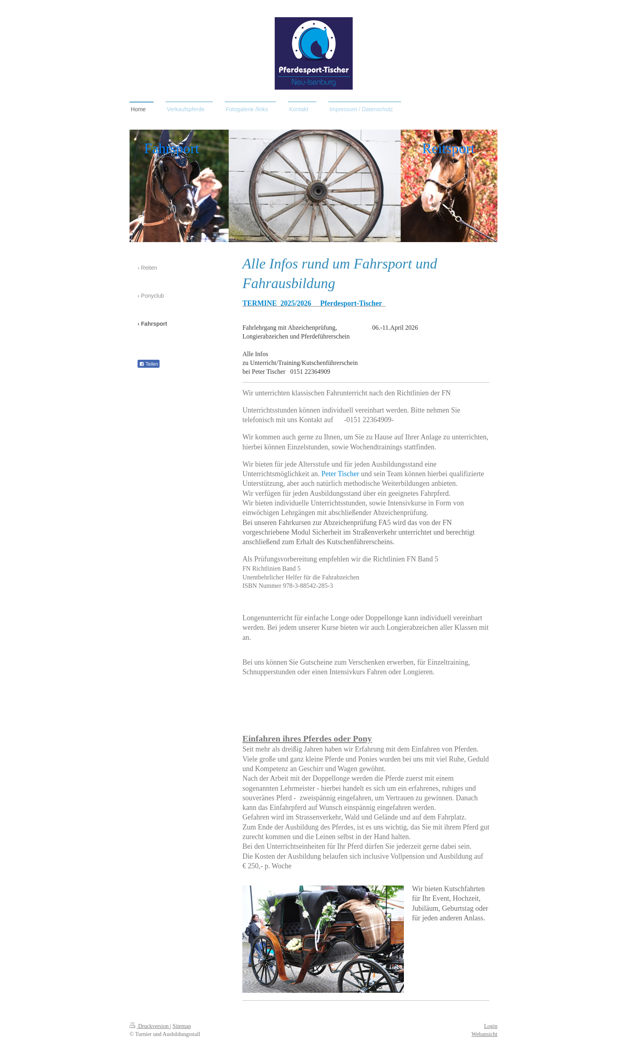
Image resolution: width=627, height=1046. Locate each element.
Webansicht (484, 1034)
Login (490, 1026)
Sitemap (182, 1026)
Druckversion (150, 1026)
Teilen (148, 364)
